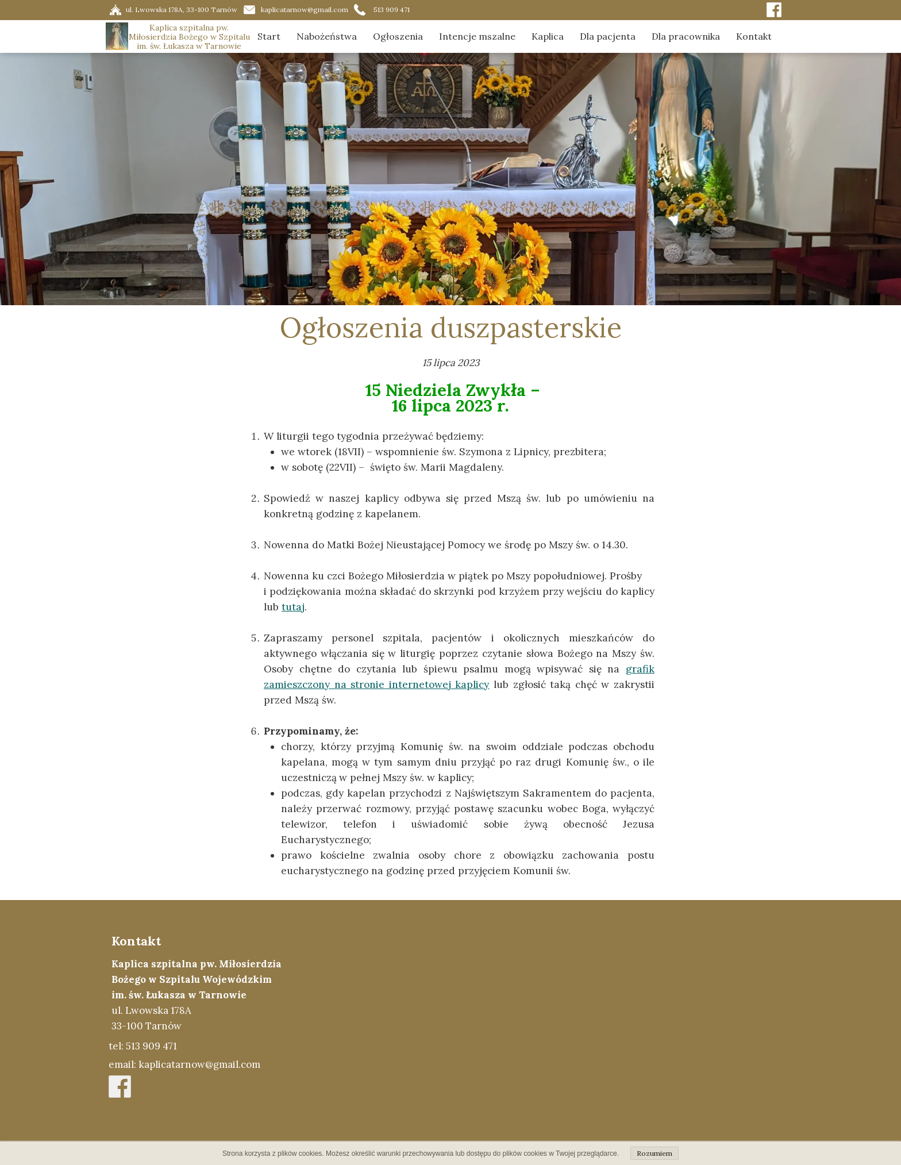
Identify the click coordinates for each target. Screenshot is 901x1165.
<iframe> (557, 1032)
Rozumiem (654, 1153)
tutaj (293, 607)
